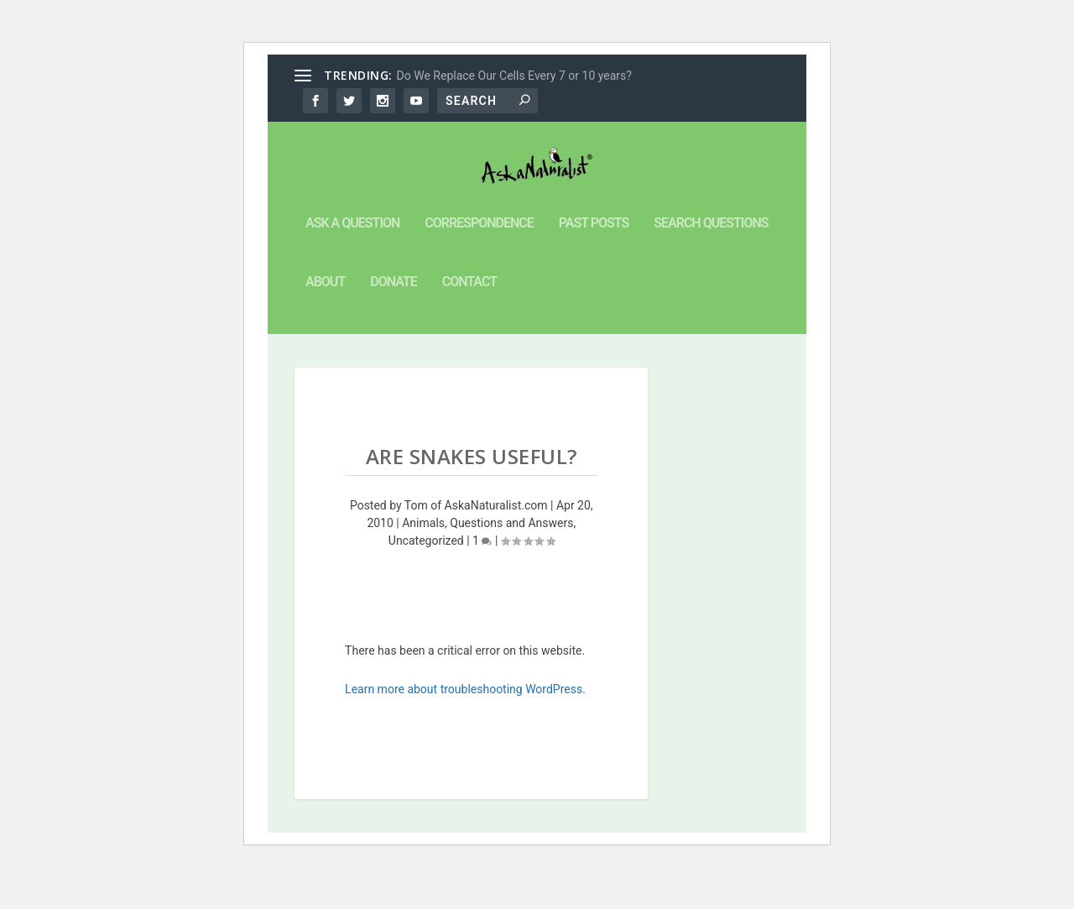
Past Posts (593, 264)
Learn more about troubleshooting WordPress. (465, 729)
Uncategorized (426, 581)
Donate (393, 323)
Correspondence (479, 264)
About (325, 323)
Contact (469, 323)
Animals (423, 563)
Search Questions (711, 264)
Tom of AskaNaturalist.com (476, 545)
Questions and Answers (511, 563)
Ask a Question (352, 264)
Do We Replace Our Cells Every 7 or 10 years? (514, 75)
